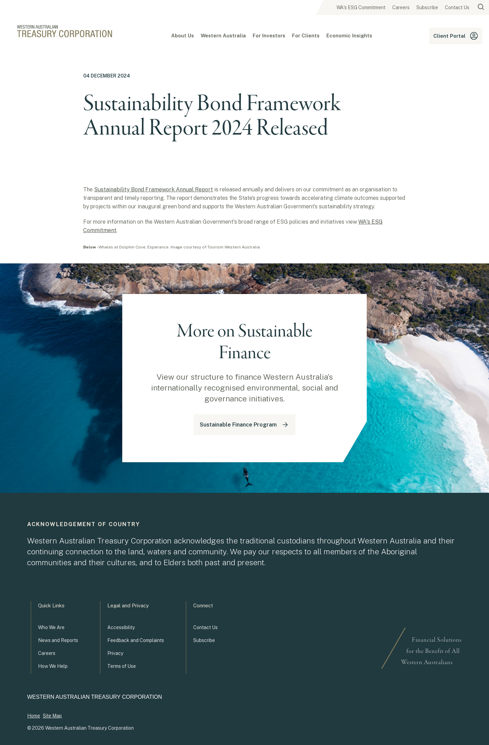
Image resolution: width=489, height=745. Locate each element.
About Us (182, 35)
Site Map (52, 715)
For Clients (306, 35)
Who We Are (51, 627)
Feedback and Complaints (135, 640)
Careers (401, 7)
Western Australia (223, 35)
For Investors (269, 35)
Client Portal (455, 36)
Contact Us (457, 7)
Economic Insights (349, 35)
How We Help (53, 666)
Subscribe (427, 7)
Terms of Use (121, 666)
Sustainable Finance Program (244, 424)
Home (33, 715)
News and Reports (58, 640)
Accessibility (121, 627)
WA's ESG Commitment (361, 7)
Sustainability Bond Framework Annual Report (153, 189)
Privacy (115, 653)
